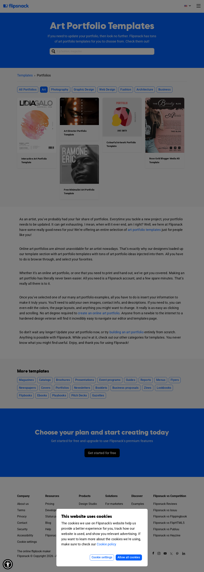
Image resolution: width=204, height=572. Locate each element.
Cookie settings (102, 557)
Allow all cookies (129, 557)
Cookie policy (106, 544)
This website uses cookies (86, 516)
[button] (8, 564)
